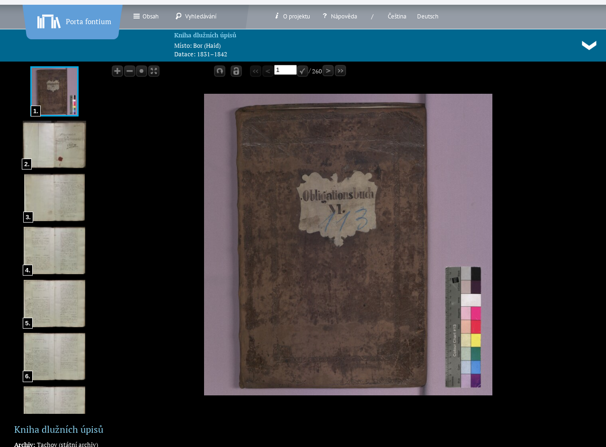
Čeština (397, 16)
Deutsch (427, 16)
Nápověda (339, 16)
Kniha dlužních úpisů (205, 35)
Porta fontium (73, 19)
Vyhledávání (195, 16)
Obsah (146, 16)
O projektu (291, 16)
